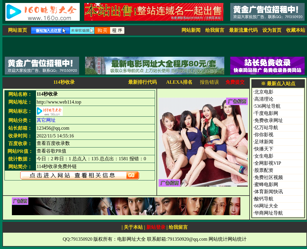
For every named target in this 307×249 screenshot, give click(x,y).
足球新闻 (263, 141)
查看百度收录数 (53, 143)
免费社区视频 (268, 177)
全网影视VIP (267, 163)
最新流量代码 (243, 30)
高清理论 (263, 98)
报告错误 (209, 82)
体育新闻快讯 (268, 191)
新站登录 (155, 227)
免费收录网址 (268, 120)
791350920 (81, 239)
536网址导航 (267, 106)
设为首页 (271, 30)
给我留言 (214, 30)
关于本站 (133, 227)
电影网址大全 (131, 239)
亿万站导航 (266, 127)
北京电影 (263, 91)
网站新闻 (191, 30)
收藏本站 (295, 30)
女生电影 (263, 155)
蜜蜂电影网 (266, 184)
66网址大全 (266, 205)
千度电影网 (266, 113)
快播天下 (263, 148)
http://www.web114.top (59, 101)
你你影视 (263, 134)
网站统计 (218, 239)
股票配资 (263, 170)
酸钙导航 (263, 198)
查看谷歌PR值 (51, 150)
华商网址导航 (268, 212)
